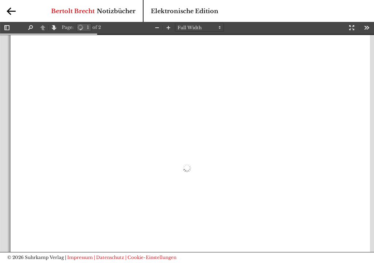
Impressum (80, 257)
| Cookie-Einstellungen (150, 257)
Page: (67, 27)
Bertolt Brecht (73, 11)
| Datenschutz (109, 257)
